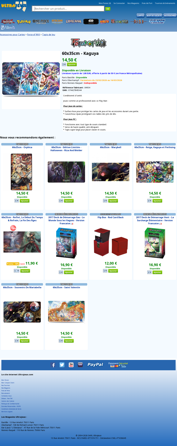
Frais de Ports (5, 391)
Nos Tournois (5, 385)
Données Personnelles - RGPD (11, 406)
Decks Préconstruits (66, 214)
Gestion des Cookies (7, 401)
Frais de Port (147, 3)
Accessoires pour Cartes (12, 34)
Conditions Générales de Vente (11, 409)
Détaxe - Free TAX (6, 398)
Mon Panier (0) (105, 3)
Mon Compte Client (7, 383)
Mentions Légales (6, 412)
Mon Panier (5, 380)
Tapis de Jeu (48, 34)
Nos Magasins (133, 3)
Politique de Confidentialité (10, 404)
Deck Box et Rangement (110, 214)
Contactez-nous (6, 396)
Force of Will (33, 34)
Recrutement (5, 393)
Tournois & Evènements (165, 3)
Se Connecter (119, 3)
